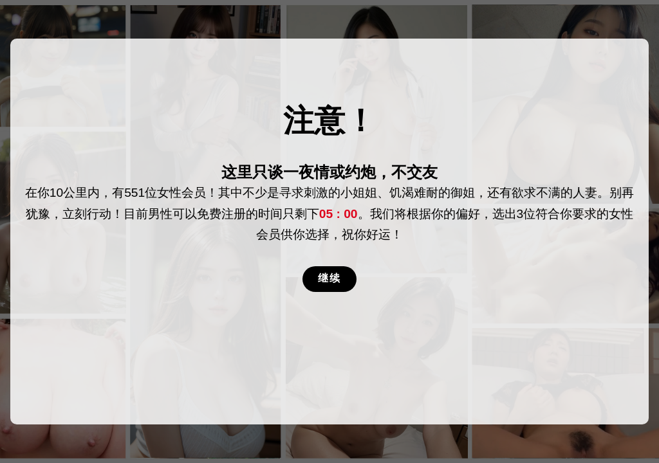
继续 (329, 278)
